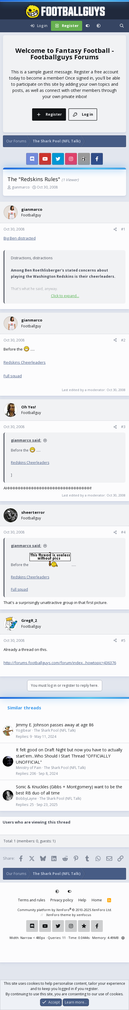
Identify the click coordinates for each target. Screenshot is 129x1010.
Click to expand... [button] (65, 295)
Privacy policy (61, 900)
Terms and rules (31, 900)
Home (97, 900)
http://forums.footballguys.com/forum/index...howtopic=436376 (60, 662)
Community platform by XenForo (64, 910)
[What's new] (110, 26)
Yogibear (23, 730)
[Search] (122, 26)
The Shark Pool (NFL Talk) (54, 730)
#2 (123, 340)
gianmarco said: (26, 440)
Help (82, 900)
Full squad (13, 375)
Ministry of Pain (28, 767)
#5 (123, 640)
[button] (98, 26)
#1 (123, 229)
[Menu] (7, 25)
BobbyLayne (26, 798)
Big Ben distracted (20, 238)
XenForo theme (58, 915)
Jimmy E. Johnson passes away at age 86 (55, 725)
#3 (123, 426)
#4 (123, 532)
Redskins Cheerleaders (25, 362)
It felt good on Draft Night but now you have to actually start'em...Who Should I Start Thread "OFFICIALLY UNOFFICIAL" (69, 756)
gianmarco (21, 187)
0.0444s (84, 937)
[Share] (115, 229)
